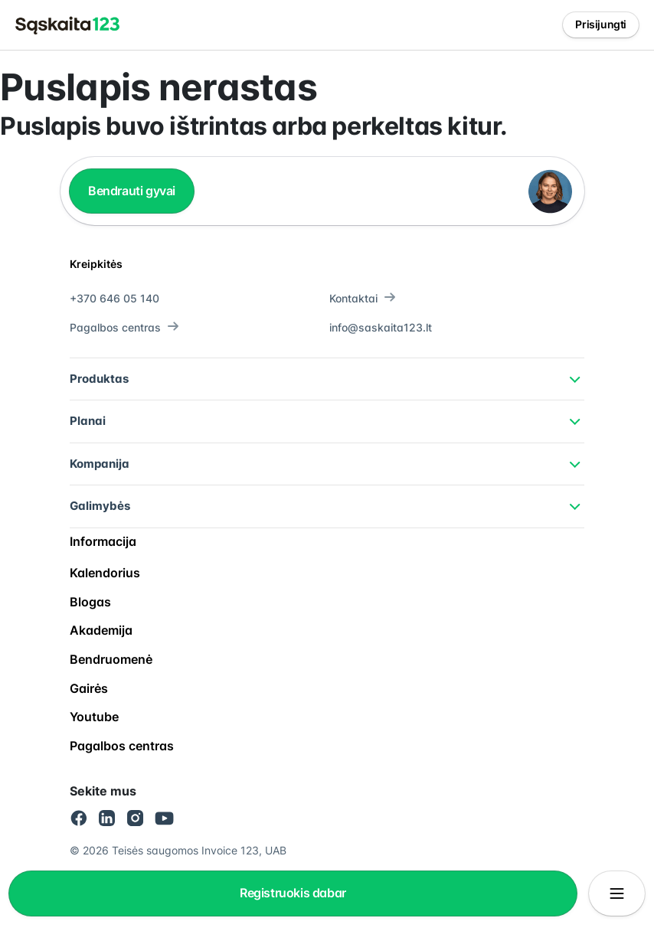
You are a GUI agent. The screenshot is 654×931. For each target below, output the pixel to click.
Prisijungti (600, 24)
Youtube (94, 716)
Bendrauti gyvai (131, 190)
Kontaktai (362, 298)
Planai (88, 420)
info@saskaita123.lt (380, 327)
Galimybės (100, 505)
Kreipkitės (96, 263)
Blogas (90, 601)
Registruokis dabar (293, 892)
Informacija (103, 541)
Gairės (89, 688)
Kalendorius (105, 572)
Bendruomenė (111, 659)
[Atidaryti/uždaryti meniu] (617, 893)
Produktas (99, 378)
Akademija (101, 630)
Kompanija (99, 463)
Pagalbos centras (124, 327)
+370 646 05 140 (114, 298)
